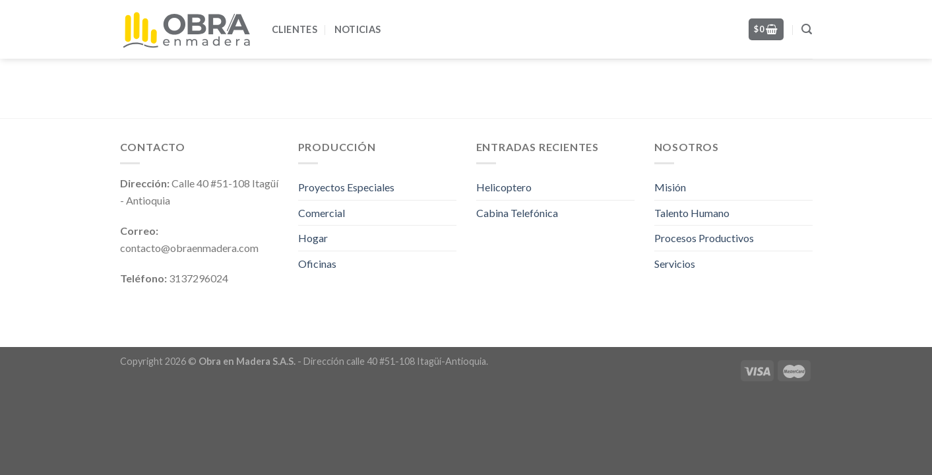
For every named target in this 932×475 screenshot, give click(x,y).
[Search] (806, 29)
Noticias (357, 29)
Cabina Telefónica (517, 212)
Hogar (313, 238)
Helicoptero (504, 187)
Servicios (674, 263)
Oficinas (317, 263)
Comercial (321, 212)
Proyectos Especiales (346, 187)
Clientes (294, 29)
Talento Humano (692, 212)
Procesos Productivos (704, 238)
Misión (670, 187)
